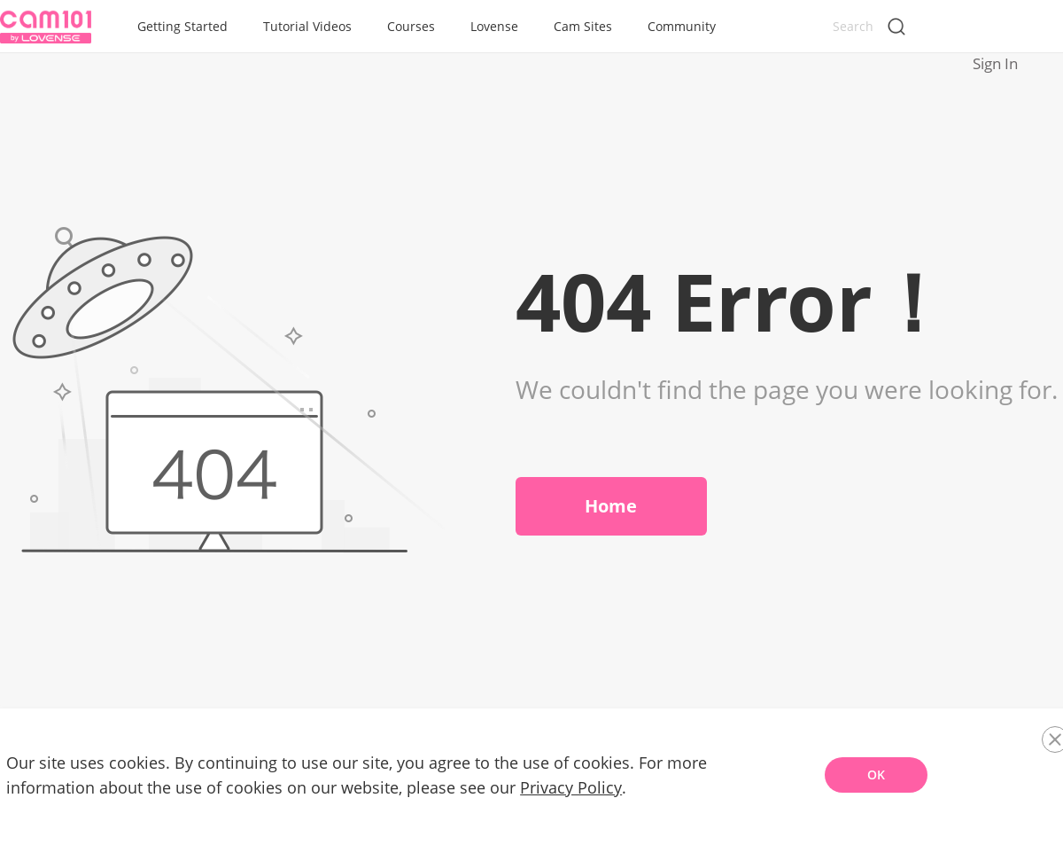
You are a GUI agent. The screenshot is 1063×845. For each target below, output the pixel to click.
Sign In (1024, 27)
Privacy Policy (565, 797)
